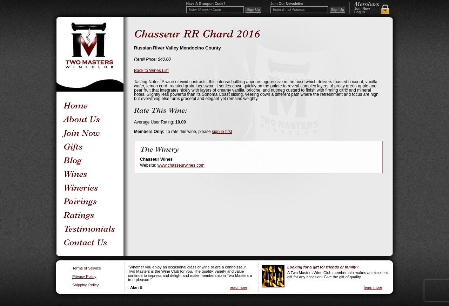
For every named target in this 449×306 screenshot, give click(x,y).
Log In (359, 12)
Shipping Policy (85, 285)
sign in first (222, 131)
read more (238, 287)
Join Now (362, 9)
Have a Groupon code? (206, 4)
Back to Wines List (151, 70)
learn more (373, 287)
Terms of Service (86, 268)
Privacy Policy (84, 277)
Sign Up (337, 10)
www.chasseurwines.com (181, 165)
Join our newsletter (286, 4)
